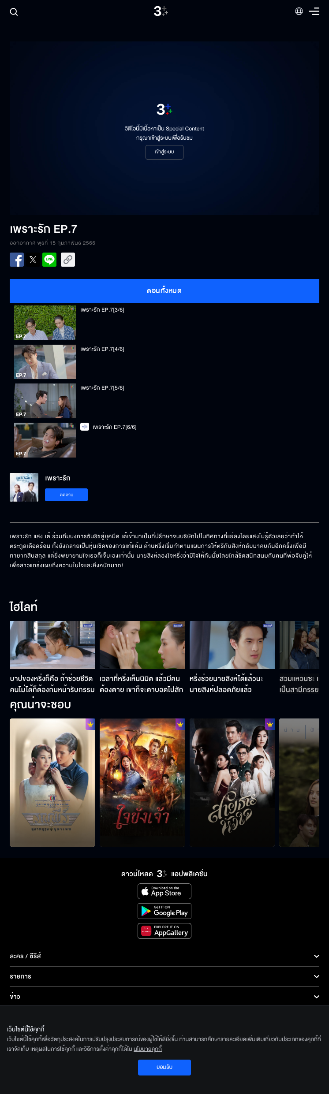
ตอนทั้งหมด (164, 291)
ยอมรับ (164, 1067)
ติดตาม (67, 495)
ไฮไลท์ (23, 608)
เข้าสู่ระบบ (164, 152)
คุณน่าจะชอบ (40, 705)
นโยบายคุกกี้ (148, 1049)
